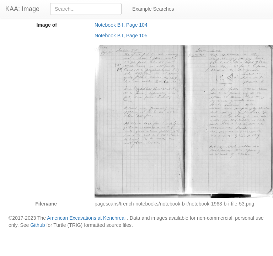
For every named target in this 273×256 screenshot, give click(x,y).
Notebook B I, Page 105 (121, 35)
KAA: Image (22, 8)
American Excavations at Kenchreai (86, 218)
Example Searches (153, 9)
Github (37, 225)
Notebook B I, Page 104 (121, 25)
